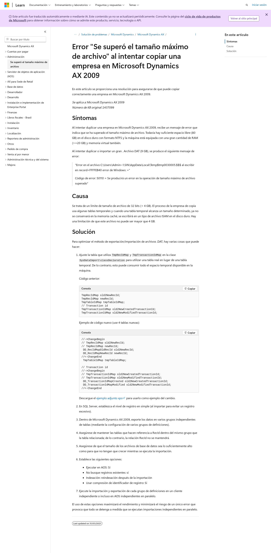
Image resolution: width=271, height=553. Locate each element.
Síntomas (232, 41)
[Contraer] (45, 31)
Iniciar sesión (259, 4)
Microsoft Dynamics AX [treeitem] (20, 46)
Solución (231, 51)
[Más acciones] (195, 34)
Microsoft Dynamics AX (151, 34)
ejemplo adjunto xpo (109, 398)
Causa (230, 46)
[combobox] (25, 39)
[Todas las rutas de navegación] (75, 34)
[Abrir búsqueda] (247, 5)
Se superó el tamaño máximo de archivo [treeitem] (28, 64)
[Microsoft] (6, 5)
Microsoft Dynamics (122, 34)
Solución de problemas (94, 34)
